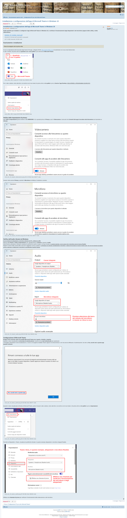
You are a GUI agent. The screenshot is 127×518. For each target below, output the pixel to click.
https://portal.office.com (47, 50)
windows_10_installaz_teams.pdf (13, 35)
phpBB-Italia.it (67, 511)
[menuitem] (122, 15)
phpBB (58, 510)
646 (112, 28)
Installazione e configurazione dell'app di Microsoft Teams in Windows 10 (30, 21)
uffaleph (108, 26)
